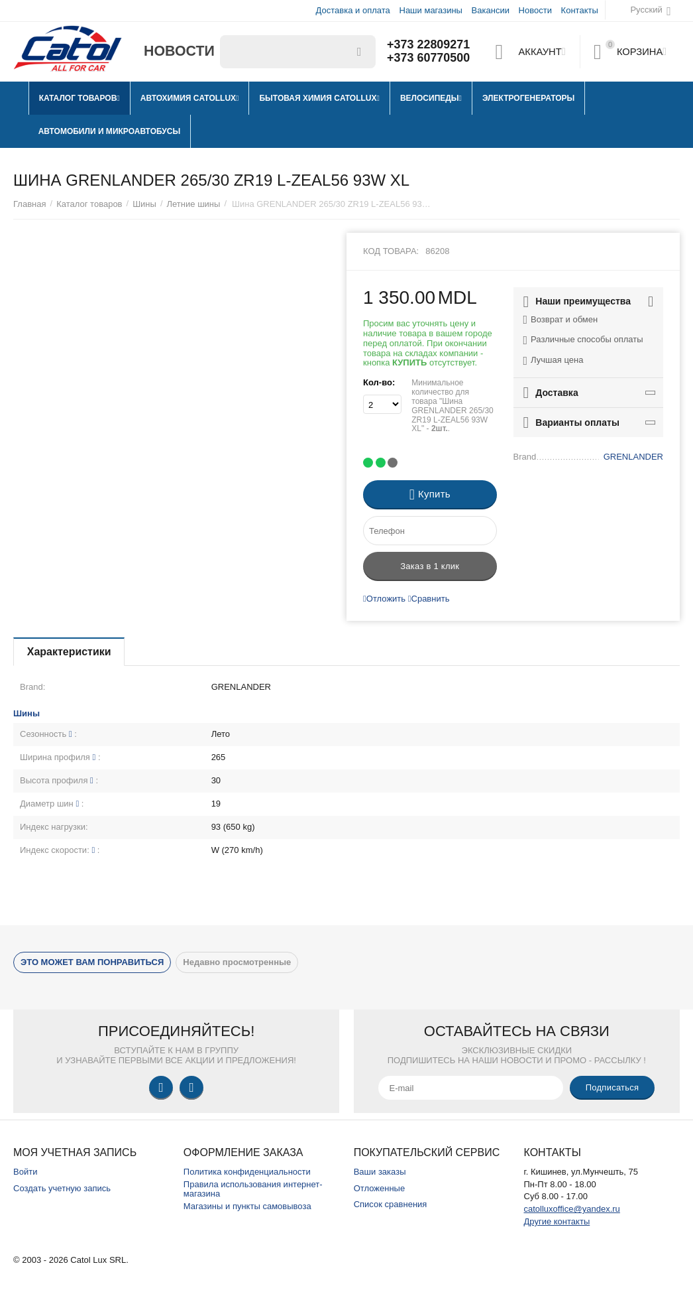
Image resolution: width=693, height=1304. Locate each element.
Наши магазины (430, 10)
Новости (535, 10)
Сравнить (429, 599)
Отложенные (379, 1188)
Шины (144, 204)
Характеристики (69, 651)
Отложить (384, 599)
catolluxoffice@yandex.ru (571, 1209)
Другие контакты (556, 1221)
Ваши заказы (380, 1172)
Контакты (579, 10)
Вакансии (490, 10)
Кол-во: (379, 382)
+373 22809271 (428, 45)
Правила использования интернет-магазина (253, 1189)
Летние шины (194, 204)
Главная (29, 204)
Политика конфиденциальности (247, 1172)
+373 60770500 (428, 58)
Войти (25, 1172)
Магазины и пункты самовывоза (247, 1206)
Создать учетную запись (62, 1188)
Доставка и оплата (353, 10)
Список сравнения (390, 1204)
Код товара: (391, 251)
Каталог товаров (89, 204)
